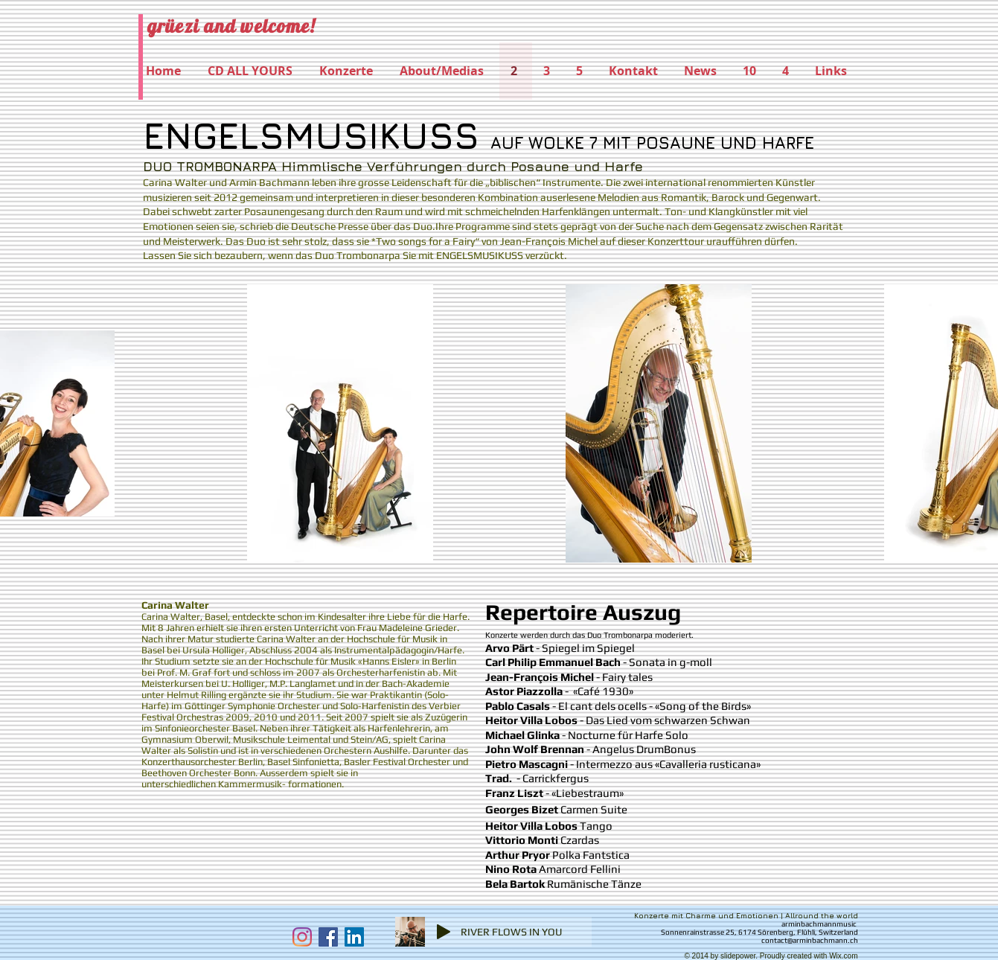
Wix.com (843, 956)
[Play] (443, 931)
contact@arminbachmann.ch (809, 940)
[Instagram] (302, 937)
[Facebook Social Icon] (328, 937)
